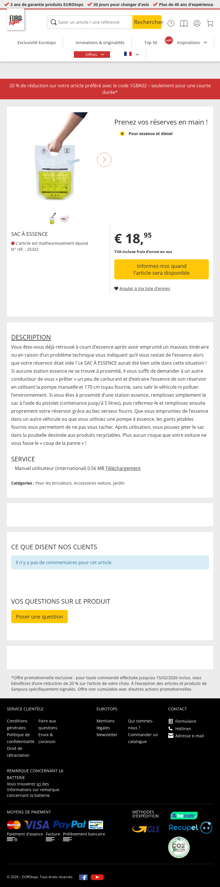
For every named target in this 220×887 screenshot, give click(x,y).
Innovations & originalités (100, 42)
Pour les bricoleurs (54, 483)
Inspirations (189, 42)
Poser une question (39, 616)
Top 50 (150, 42)
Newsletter (107, 734)
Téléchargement (123, 468)
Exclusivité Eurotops (36, 42)
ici (39, 784)
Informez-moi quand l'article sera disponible (161, 269)
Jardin (119, 483)
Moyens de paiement (29, 812)
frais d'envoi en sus (154, 251)
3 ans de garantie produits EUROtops (46, 4)
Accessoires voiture (92, 483)
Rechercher (148, 22)
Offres (91, 54)
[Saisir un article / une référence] (104, 22)
